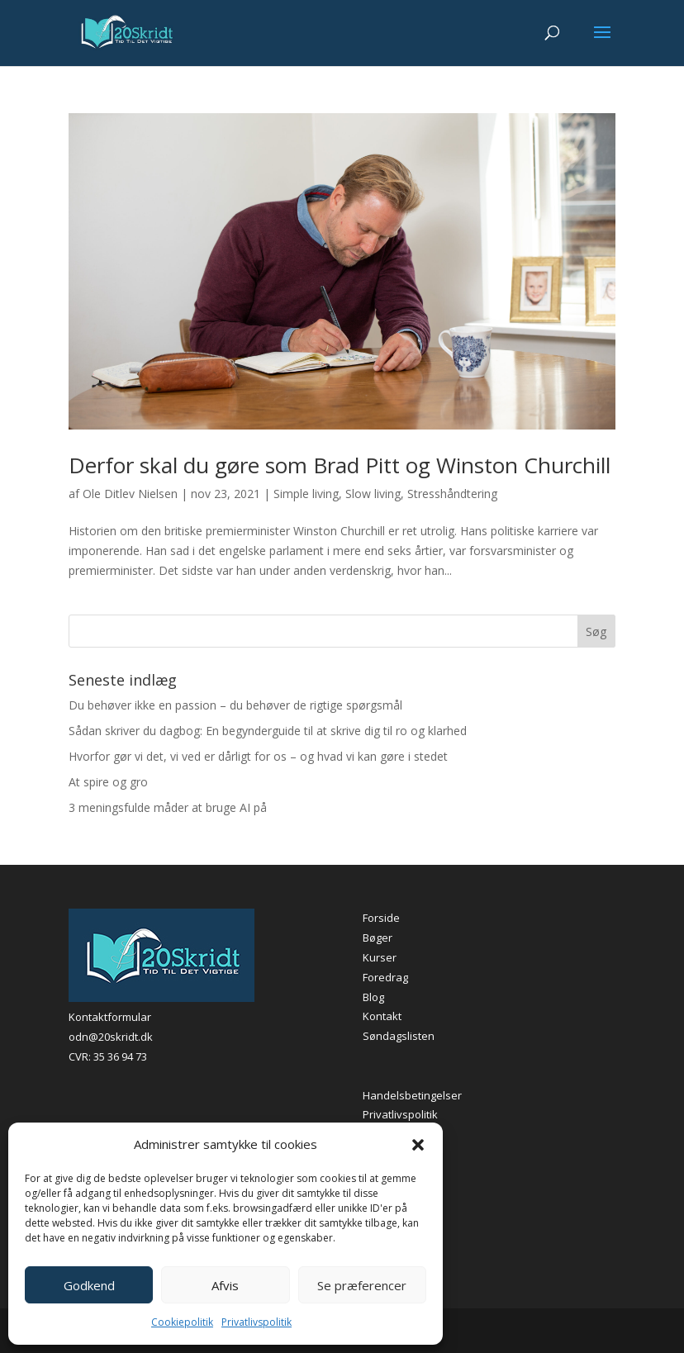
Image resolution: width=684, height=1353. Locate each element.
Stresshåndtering (452, 493)
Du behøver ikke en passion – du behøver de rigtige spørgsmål (235, 705)
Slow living (373, 493)
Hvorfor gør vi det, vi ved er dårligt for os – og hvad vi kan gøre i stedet (258, 756)
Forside (381, 917)
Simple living (306, 493)
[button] (418, 1145)
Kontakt (382, 1016)
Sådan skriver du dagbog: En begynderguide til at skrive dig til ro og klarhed (268, 730)
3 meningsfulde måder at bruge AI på (168, 807)
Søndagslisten (399, 1035)
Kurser (380, 957)
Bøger (377, 937)
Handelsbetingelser (412, 1095)
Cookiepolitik (182, 1322)
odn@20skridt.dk (111, 1036)
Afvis (225, 1285)
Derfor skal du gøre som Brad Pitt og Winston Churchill (339, 465)
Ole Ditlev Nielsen (130, 493)
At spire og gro (108, 782)
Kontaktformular (110, 1016)
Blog (373, 997)
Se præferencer (361, 1285)
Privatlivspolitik (256, 1322)
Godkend (89, 1285)
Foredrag (385, 977)
